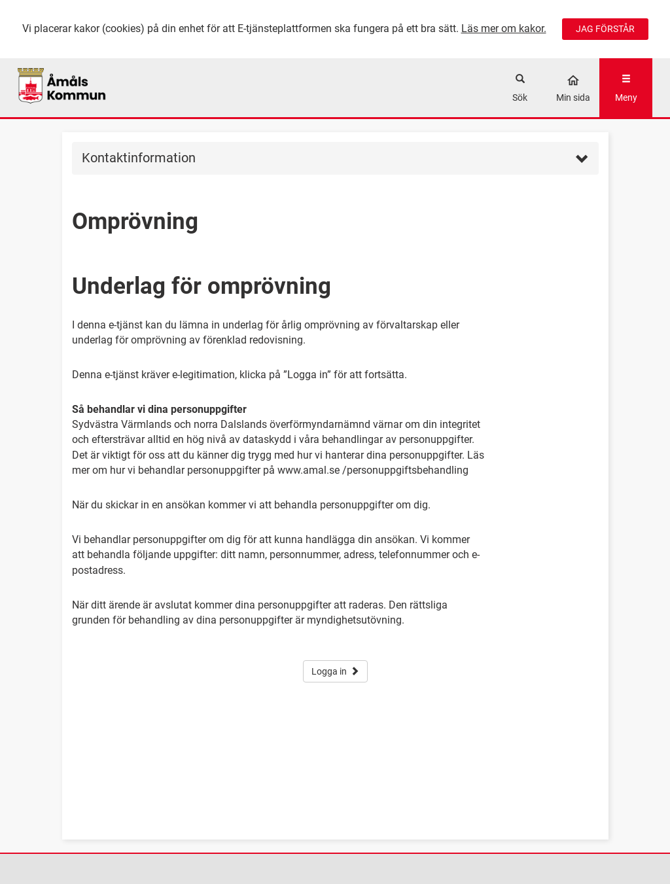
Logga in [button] (335, 671)
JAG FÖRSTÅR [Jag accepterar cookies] (605, 29)
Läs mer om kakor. (503, 28)
